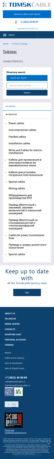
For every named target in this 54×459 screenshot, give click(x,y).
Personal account (15, 340)
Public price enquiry (14, 358)
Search (27, 93)
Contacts (10, 329)
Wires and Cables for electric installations (25, 151)
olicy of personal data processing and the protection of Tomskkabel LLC (26, 443)
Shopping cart (13, 334)
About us (10, 313)
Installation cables (19, 143)
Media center (12, 324)
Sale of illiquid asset (14, 368)
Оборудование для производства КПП (20, 196)
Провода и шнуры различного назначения (27, 246)
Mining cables (17, 188)
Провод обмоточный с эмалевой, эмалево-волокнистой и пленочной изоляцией (25, 209)
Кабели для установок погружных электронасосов (26, 173)
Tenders (9, 345)
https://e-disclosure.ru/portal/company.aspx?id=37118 (27, 454)
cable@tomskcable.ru (27, 28)
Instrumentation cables (22, 129)
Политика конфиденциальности (15, 431)
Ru (8, 404)
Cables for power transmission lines (26, 236)
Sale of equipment (13, 363)
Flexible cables (17, 136)
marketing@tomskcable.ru (17, 385)
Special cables (17, 181)
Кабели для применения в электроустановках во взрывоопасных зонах (25, 162)
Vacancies (10, 319)
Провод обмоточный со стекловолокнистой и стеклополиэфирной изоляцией (23, 224)
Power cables (16, 123)
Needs (8, 353)
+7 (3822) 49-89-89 (29, 21)
